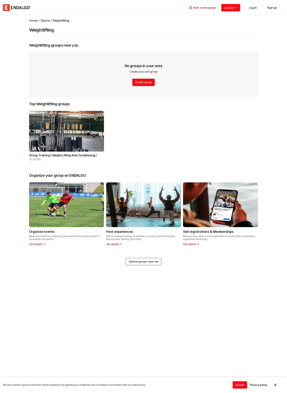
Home (33, 20)
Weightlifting (61, 20)
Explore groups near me (143, 261)
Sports (45, 20)
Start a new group (202, 8)
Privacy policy (258, 384)
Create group (143, 82)
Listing (230, 7)
